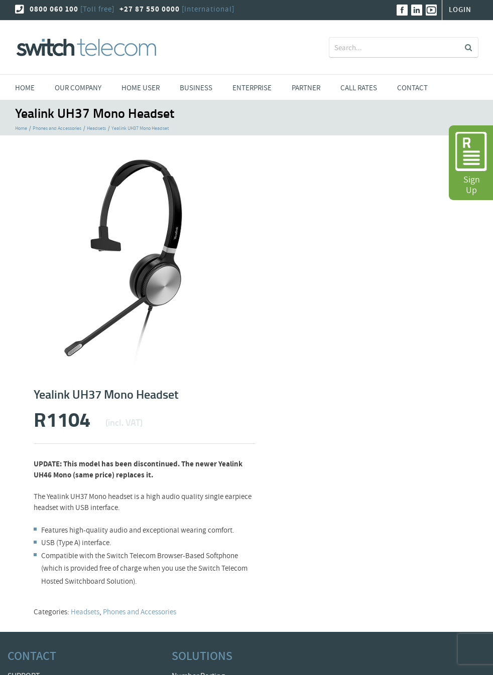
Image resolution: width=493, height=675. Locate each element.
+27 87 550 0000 (149, 9)
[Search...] (396, 47)
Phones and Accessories (139, 612)
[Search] (468, 47)
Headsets (85, 612)
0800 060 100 (54, 9)
